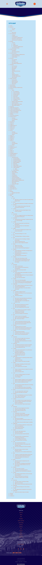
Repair (14, 44)
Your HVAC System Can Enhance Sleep (21, 481)
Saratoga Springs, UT (14, 153)
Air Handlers (14, 50)
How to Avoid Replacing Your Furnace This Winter (23, 395)
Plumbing (11, 64)
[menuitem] (16, 561)
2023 (12, 335)
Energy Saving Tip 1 (18, 370)
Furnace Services (15, 172)
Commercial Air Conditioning (17, 40)
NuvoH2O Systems (15, 102)
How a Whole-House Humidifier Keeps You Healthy (24, 422)
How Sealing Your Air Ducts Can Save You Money (23, 344)
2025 (12, 212)
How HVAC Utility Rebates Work (20, 431)
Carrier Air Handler (16, 92)
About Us (11, 27)
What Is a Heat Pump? (19, 266)
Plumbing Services (15, 157)
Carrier (13, 90)
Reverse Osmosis (15, 81)
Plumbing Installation (17, 159)
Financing (12, 106)
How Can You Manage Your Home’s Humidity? (23, 446)
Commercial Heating (15, 47)
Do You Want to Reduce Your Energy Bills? (22, 414)
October (14, 221)
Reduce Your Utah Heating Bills (20, 280)
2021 (12, 478)
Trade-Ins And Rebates (14, 111)
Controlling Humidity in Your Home (21, 299)
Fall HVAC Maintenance (19, 428)
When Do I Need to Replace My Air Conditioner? (23, 380)
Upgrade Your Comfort (14, 112)
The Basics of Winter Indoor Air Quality (21, 477)
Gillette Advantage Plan (14, 107)
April (14, 198)
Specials (11, 191)
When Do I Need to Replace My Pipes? (21, 242)
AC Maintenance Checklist (19, 312)
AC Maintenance (15, 36)
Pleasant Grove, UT (13, 147)
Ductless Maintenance (16, 55)
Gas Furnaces (15, 95)
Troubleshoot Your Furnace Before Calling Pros (23, 471)
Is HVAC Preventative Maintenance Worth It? (22, 455)
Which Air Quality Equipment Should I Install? (23, 346)
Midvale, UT (12, 138)
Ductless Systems (13, 53)
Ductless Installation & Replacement (18, 54)
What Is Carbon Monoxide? (19, 427)
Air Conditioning (13, 33)
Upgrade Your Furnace (19, 482)
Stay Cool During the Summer (20, 442)
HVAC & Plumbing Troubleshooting (16, 87)
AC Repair (13, 35)
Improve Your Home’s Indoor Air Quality (22, 492)
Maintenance (15, 45)
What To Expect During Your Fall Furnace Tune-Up (23, 285)
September (15, 283)
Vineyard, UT (12, 185)
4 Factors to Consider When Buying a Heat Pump (23, 454)
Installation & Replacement (18, 46)
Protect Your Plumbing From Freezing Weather (23, 282)
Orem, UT (11, 140)
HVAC (11, 30)
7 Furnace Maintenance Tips (20, 347)
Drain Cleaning (14, 66)
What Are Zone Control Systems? (20, 323)
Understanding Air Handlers (19, 331)
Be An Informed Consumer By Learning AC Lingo (23, 388)
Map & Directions (21, 544)
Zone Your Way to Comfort (19, 468)
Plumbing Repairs (16, 158)
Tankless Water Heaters (17, 166)
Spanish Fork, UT (13, 155)
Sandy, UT (12, 152)
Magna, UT (12, 135)
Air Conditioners (16, 91)
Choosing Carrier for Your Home (20, 326)
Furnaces (13, 42)
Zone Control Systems (16, 51)
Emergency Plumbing (17, 161)
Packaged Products (16, 99)
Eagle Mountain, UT (13, 125)
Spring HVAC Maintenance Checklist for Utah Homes (24, 203)
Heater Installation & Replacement (18, 180)
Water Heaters (14, 77)
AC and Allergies (18, 376)
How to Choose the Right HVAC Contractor (22, 338)
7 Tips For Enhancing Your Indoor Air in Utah (22, 321)
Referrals (11, 114)
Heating (11, 41)
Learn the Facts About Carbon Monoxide (22, 433)
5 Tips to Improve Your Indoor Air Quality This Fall (23, 281)
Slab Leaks (15, 163)
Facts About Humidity (18, 375)
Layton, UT (12, 129)
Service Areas (12, 85)
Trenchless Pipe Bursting (16, 76)
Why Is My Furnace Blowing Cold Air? (21, 469)
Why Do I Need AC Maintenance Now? (21, 382)
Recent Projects (13, 86)
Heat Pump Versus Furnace (19, 397)
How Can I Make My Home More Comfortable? (23, 387)
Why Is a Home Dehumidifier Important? (22, 317)
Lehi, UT (11, 130)
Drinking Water (14, 80)
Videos (21, 514)
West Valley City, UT (13, 188)
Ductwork (11, 58)
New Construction (15, 62)
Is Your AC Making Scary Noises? (20, 438)
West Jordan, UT (13, 187)
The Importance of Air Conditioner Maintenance (23, 451)
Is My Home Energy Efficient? (20, 286)
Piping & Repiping (16, 162)
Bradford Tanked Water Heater (17, 101)
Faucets (13, 73)
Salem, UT (12, 150)
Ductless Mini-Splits (15, 183)
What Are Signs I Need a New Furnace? (22, 415)
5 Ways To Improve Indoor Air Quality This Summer (24, 369)
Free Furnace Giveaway (14, 115)
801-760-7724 (17, 553)
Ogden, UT (12, 139)
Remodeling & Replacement (17, 63)
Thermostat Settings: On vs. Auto (20, 233)
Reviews (11, 493)
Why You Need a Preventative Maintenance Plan (23, 484)
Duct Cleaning (14, 59)
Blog (11, 195)
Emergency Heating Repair (16, 178)
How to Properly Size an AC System (21, 366)
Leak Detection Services (16, 71)
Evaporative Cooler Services (17, 38)
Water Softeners (15, 82)
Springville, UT (12, 186)
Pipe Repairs (14, 68)
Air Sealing (13, 60)
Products (11, 88)
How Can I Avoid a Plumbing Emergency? (22, 247)
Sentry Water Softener (16, 105)
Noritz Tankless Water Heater (17, 104)
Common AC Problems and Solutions (21, 313)
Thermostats (15, 100)
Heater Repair (14, 171)
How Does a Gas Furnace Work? (20, 269)
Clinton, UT (12, 123)
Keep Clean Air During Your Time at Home (22, 486)
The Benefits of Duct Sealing (20, 413)
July (14, 296)
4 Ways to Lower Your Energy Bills (20, 316)
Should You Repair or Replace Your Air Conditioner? (24, 379)
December (15, 214)
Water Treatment (13, 78)
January (14, 208)
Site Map (11, 194)
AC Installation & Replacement (17, 37)
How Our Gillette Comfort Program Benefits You (23, 400)
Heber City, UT (12, 126)
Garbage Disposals (15, 74)
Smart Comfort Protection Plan (15, 110)
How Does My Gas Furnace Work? (20, 255)
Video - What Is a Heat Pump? (20, 396)
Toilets (13, 72)
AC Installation (14, 175)
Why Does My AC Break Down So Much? (22, 304)
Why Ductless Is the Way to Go (20, 410)
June (14, 232)
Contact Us (12, 495)
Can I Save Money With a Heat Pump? (21, 391)
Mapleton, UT (12, 136)
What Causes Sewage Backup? (20, 305)
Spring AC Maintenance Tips (20, 241)
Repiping (13, 69)
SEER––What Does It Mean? (19, 318)
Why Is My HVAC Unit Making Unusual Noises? (23, 463)
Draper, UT (12, 124)
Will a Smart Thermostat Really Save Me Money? (23, 298)
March (14, 202)
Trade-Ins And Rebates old (15, 109)
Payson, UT (12, 145)
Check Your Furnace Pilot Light (20, 409)
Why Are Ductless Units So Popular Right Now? (23, 322)
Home (11, 25)
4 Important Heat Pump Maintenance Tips (22, 259)
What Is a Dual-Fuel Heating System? (21, 334)
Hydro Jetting (14, 67)
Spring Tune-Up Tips (18, 245)
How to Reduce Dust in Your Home (21, 440)
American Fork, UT (13, 116)
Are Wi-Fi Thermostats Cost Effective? (21, 476)
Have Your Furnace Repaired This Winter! (22, 408)
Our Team (13, 28)
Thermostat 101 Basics (19, 295)
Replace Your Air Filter (18, 360)
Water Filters (14, 83)
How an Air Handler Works (19, 371)
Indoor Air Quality (13, 49)
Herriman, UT (12, 128)
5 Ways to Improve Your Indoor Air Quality (22, 361)
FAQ (11, 190)
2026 (12, 196)
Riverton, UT (12, 148)
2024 (12, 263)
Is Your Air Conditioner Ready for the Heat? (22, 374)
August (14, 228)
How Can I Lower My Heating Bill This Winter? (22, 329)
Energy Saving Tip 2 (18, 365)
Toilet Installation (16, 167)
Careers (13, 29)
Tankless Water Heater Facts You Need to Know (23, 327)
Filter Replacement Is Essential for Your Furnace (23, 489)
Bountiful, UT (12, 121)
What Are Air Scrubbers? (19, 418)
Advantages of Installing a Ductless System (22, 364)
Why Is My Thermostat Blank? (20, 277)
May (14, 234)
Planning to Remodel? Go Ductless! (21, 392)
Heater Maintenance (15, 181)
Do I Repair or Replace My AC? (20, 291)
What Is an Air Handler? (19, 246)
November (15, 217)
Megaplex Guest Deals (16, 192)
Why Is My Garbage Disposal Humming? (22, 307)
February (14, 204)
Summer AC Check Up (19, 432)
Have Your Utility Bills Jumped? (20, 339)
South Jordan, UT (13, 154)
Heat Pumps (14, 32)
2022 (12, 405)
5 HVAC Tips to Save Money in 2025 (21, 258)
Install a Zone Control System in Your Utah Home (23, 349)
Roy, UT (11, 149)
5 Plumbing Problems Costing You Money (22, 236)
